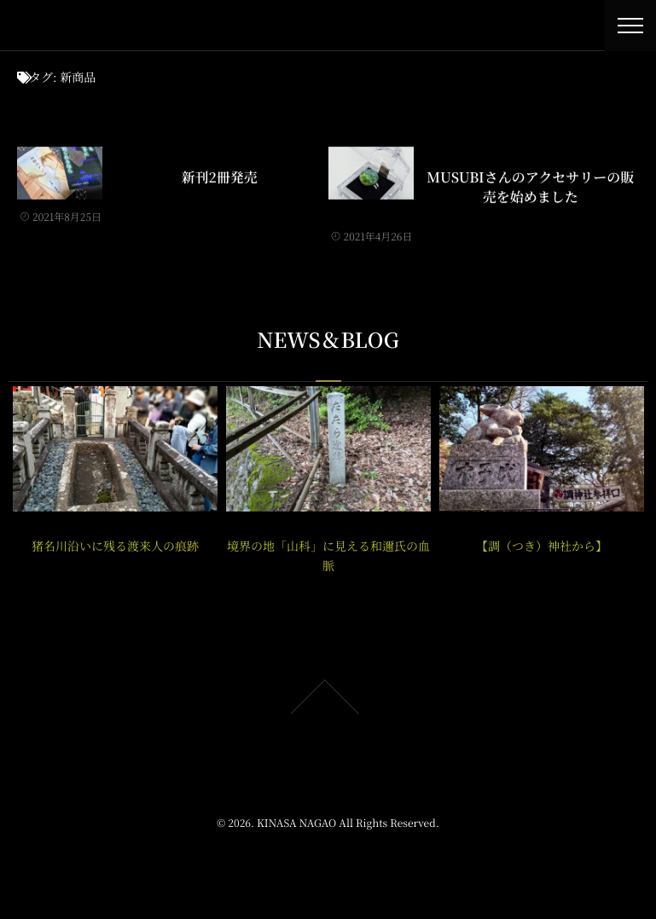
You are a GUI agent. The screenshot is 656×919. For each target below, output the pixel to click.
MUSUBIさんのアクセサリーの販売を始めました (530, 185)
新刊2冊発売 (220, 176)
